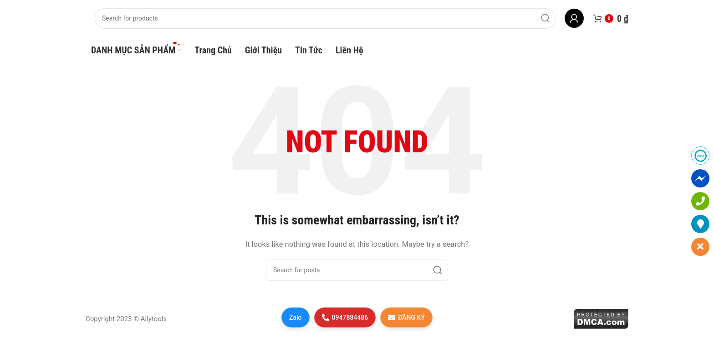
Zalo (295, 317)
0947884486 (344, 317)
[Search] (325, 18)
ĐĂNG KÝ (406, 317)
